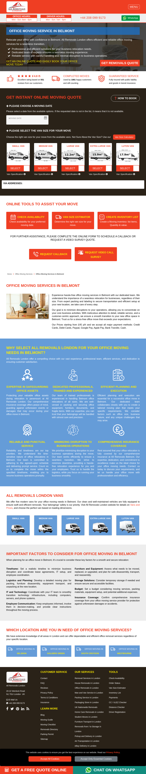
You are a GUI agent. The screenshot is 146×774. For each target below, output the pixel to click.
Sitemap (44, 739)
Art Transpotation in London (87, 741)
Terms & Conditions (49, 697)
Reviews (44, 688)
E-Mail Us (12, 700)
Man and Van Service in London (89, 693)
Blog (42, 715)
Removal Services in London (87, 678)
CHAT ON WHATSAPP (114, 770)
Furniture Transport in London (88, 722)
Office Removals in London (87, 688)
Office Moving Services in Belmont (50, 274)
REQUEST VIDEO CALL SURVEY (99, 254)
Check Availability (116, 678)
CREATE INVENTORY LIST (119, 221)
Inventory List (115, 693)
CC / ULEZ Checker (118, 702)
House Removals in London (87, 683)
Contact (43, 678)
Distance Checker (117, 707)
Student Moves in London (86, 717)
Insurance (44, 702)
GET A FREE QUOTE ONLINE (36, 770)
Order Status (114, 683)
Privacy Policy (113, 752)
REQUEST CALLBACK (53, 254)
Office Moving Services (24, 274)
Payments (113, 697)
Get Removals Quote (119, 63)
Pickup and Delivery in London (88, 736)
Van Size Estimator (117, 688)
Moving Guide (46, 720)
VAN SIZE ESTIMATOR (73, 221)
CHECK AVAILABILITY (27, 221)
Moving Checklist (48, 724)
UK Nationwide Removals (86, 707)
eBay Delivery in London (85, 746)
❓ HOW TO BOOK (125, 98)
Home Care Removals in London (89, 712)
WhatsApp (133, 18)
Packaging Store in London (87, 702)
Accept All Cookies (49, 759)
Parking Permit (47, 734)
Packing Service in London (86, 697)
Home (9, 274)
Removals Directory (49, 729)
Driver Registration (117, 712)
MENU (134, 6)
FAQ (42, 683)
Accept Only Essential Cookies (96, 759)
